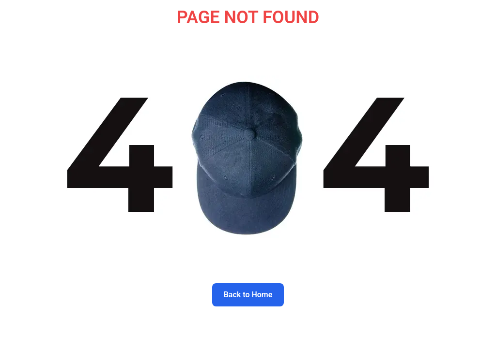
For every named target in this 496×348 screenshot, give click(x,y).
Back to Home (248, 294)
